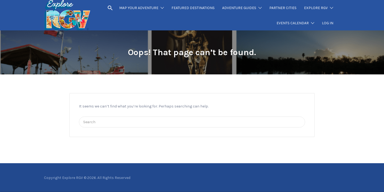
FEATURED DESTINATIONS (193, 8)
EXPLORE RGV (316, 8)
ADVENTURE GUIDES (239, 8)
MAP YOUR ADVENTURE (138, 8)
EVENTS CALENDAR (293, 23)
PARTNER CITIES (283, 8)
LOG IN (327, 23)
